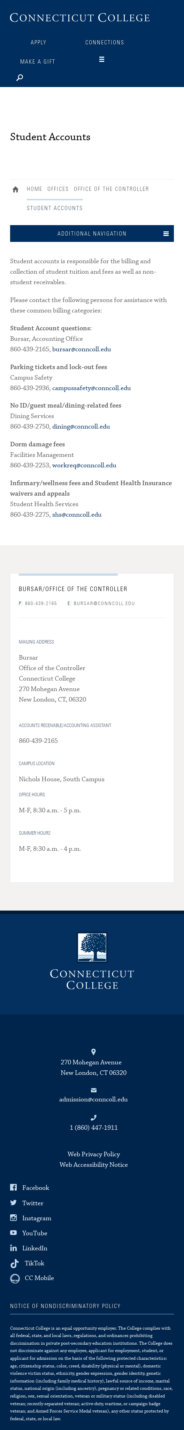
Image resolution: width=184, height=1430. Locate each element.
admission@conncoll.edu (93, 1099)
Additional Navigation (92, 234)
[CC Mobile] (32, 1279)
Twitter (33, 1203)
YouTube (34, 1233)
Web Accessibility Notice (94, 1164)
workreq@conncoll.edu (84, 465)
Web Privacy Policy (94, 1154)
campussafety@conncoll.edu (91, 388)
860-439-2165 (38, 603)
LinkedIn (34, 1248)
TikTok (34, 1263)
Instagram (36, 1218)
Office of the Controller (111, 189)
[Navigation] (107, 59)
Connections (104, 42)
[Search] (41, 76)
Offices (58, 189)
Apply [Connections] (39, 42)
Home (17, 190)
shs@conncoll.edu (77, 514)
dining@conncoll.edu (81, 426)
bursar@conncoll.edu (81, 349)
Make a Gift (37, 62)
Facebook (35, 1188)
